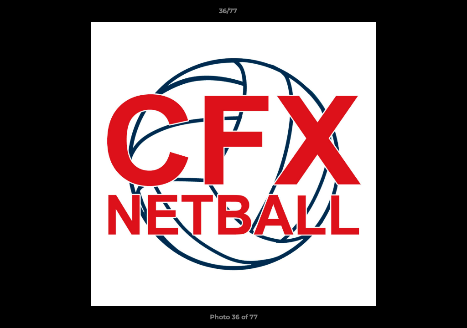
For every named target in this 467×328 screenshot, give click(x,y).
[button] (428, 13)
